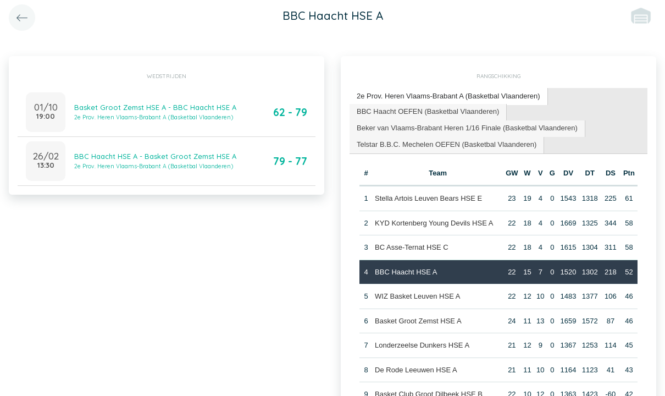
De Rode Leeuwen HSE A (416, 370)
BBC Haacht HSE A (406, 272)
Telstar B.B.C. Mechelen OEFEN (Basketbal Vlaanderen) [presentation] (446, 144)
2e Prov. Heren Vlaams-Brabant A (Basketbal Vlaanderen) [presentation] (448, 96)
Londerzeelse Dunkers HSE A (422, 345)
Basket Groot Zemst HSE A (418, 321)
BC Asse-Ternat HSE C (411, 247)
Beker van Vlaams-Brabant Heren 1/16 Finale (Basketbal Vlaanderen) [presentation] (467, 128)
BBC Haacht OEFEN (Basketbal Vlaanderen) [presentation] (428, 111)
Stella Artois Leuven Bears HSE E (428, 198)
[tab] (449, 96)
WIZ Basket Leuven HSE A (417, 296)
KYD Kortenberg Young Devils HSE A (434, 223)
